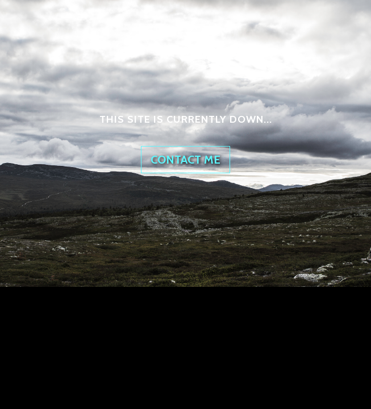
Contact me (185, 159)
